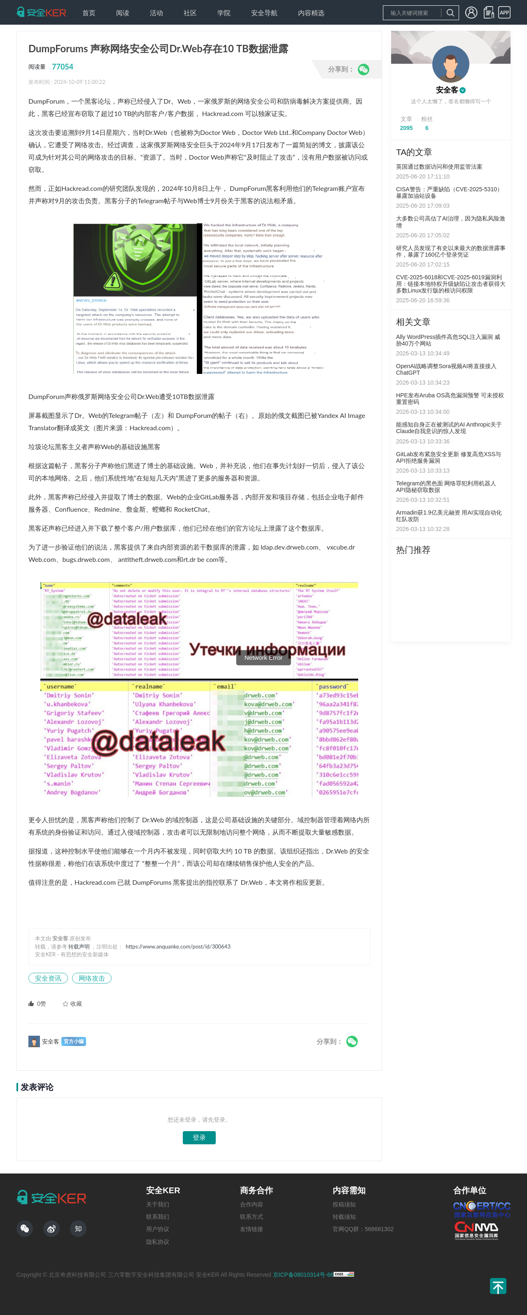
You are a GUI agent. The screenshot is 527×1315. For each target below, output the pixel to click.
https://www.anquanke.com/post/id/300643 (178, 946)
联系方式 (251, 1216)
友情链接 (251, 1229)
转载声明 (79, 946)
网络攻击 (92, 978)
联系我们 (157, 1216)
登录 (199, 1137)
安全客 (447, 90)
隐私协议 (157, 1241)
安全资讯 (48, 978)
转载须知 (344, 1216)
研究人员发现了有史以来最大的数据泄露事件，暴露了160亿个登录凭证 (451, 251)
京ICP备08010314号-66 (303, 1274)
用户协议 (157, 1229)
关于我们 (157, 1204)
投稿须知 (344, 1204)
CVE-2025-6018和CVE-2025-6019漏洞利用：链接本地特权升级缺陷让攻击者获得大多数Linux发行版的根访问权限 (451, 284)
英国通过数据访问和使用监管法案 (439, 166)
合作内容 (251, 1204)
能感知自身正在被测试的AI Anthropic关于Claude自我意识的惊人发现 (449, 427)
